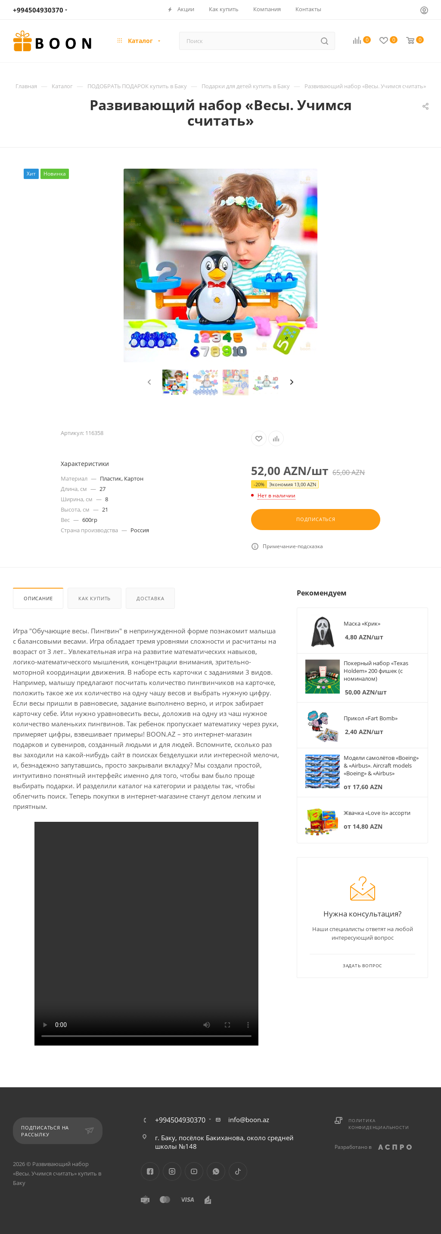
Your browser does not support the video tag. (146, 934)
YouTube (194, 1171)
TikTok (238, 1171)
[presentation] (148, 382)
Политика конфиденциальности (378, 1123)
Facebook (150, 1171)
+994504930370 (38, 10)
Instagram (172, 1171)
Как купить (94, 598)
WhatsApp (216, 1171)
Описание (38, 598)
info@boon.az (248, 1119)
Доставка (150, 598)
